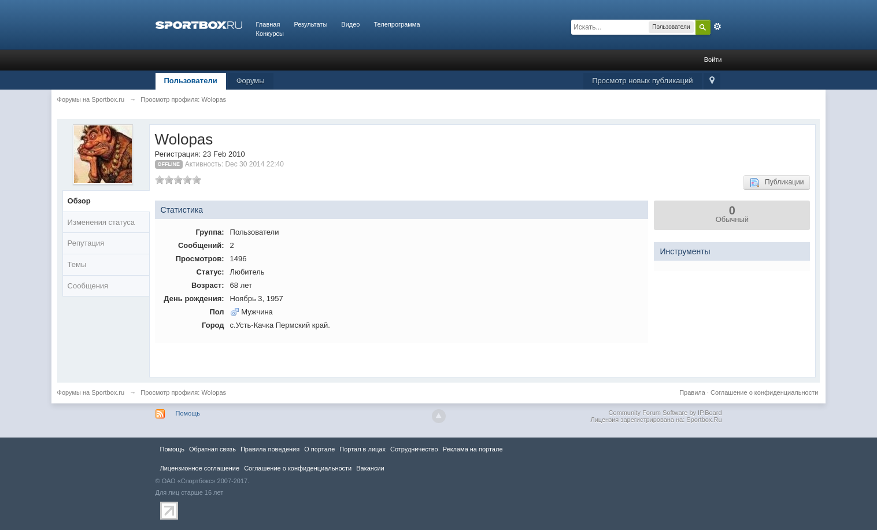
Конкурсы (270, 33)
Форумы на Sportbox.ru (91, 392)
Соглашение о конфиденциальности (764, 392)
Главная (268, 24)
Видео (350, 24)
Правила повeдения (269, 449)
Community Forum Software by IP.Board (664, 412)
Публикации (777, 182)
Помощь (188, 413)
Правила (692, 392)
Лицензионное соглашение (200, 468)
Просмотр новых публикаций (642, 80)
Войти (713, 59)
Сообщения (88, 285)
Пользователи (190, 80)
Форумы (250, 80)
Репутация (86, 243)
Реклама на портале (473, 449)
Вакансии (370, 468)
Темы (77, 264)
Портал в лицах (362, 449)
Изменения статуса (101, 222)
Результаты (310, 24)
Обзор (79, 201)
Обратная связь (212, 449)
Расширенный (717, 26)
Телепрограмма (396, 24)
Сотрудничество (414, 449)
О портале (319, 449)
